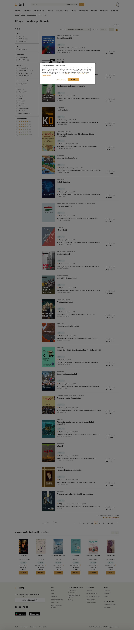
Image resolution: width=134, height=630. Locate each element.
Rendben (73, 79)
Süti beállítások (60, 79)
